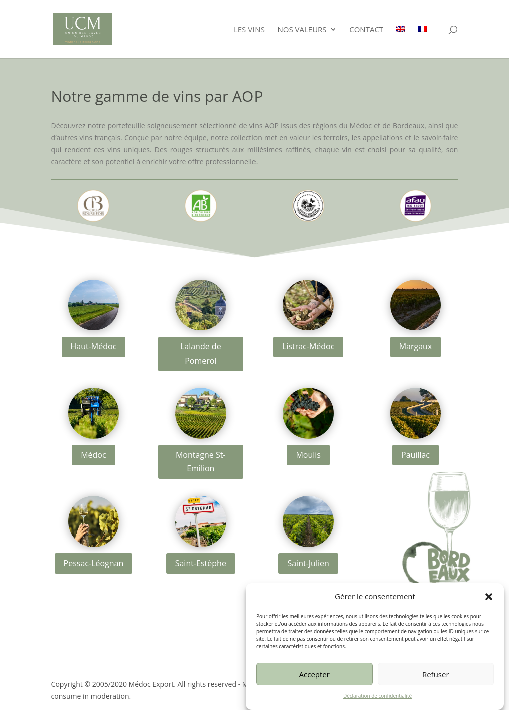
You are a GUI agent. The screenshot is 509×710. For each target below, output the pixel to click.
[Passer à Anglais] (400, 42)
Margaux (415, 346)
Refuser (435, 680)
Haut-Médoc (94, 346)
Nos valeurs (302, 30)
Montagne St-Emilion (201, 461)
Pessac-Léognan (94, 563)
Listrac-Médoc (308, 346)
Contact (366, 30)
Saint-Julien (308, 563)
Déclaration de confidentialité (377, 701)
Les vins (249, 30)
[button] (489, 603)
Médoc (93, 454)
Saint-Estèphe (200, 563)
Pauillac (415, 454)
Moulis (308, 454)
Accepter (314, 680)
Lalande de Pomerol (200, 353)
